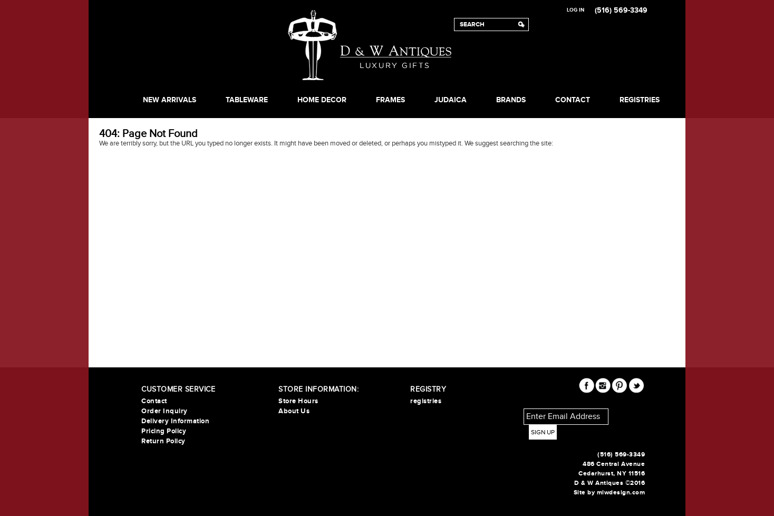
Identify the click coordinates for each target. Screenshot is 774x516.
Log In (575, 10)
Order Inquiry (164, 411)
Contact (572, 99)
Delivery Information (175, 421)
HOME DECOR (321, 99)
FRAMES (390, 99)
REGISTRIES (640, 99)
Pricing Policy (163, 431)
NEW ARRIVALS (169, 99)
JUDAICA (450, 99)
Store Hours (298, 401)
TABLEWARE (247, 99)
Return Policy (163, 441)
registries (425, 401)
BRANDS (511, 99)
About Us (293, 411)
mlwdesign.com (621, 492)
